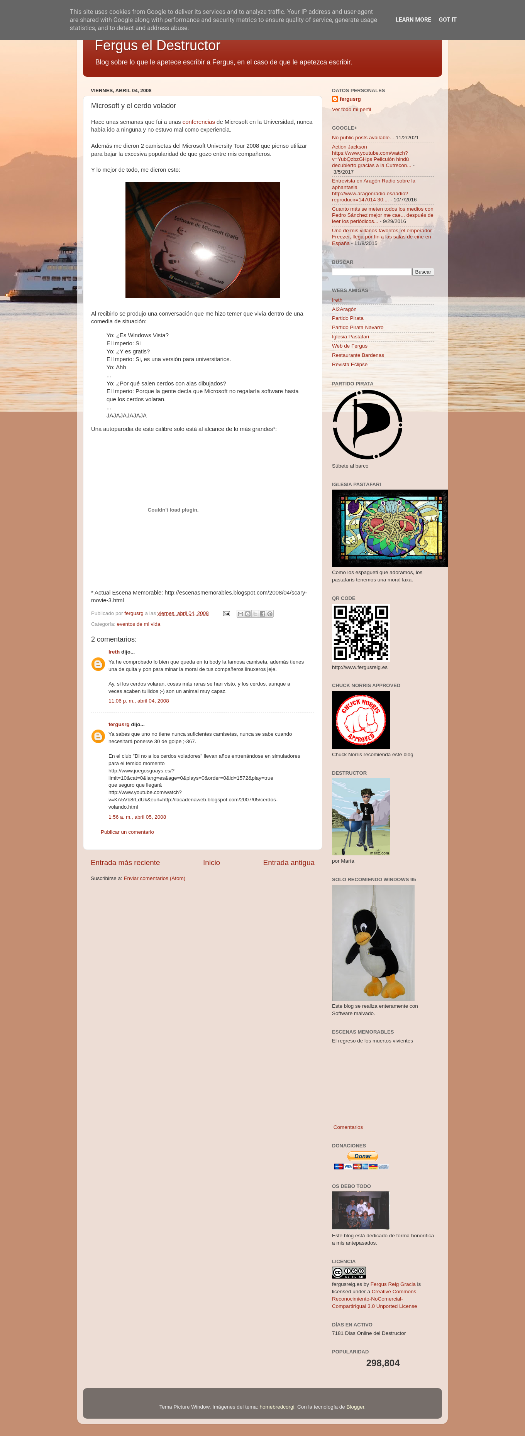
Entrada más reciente (125, 862)
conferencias (199, 122)
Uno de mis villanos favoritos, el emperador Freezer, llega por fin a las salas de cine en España (382, 237)
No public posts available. (361, 137)
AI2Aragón (344, 309)
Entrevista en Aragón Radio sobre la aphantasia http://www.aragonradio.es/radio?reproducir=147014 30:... (373, 190)
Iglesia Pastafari (350, 337)
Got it (448, 19)
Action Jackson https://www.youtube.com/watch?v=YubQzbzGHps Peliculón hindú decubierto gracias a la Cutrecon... (372, 156)
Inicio (211, 862)
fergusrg (119, 724)
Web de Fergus (350, 346)
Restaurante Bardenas (358, 355)
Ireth (114, 652)
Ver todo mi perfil (351, 109)
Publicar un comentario (127, 832)
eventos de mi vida (139, 624)
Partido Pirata (348, 318)
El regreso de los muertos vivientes (372, 1041)
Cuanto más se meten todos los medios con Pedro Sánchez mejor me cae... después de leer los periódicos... (383, 215)
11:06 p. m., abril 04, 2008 (138, 701)
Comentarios (347, 1127)
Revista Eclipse (350, 364)
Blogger (355, 1407)
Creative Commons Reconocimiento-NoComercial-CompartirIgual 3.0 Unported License (374, 1299)
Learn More (413, 19)
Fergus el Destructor (157, 45)
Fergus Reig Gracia (393, 1284)
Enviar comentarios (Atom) (155, 878)
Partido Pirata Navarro (358, 327)
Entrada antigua (289, 862)
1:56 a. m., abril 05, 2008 (137, 817)
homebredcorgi (276, 1407)
